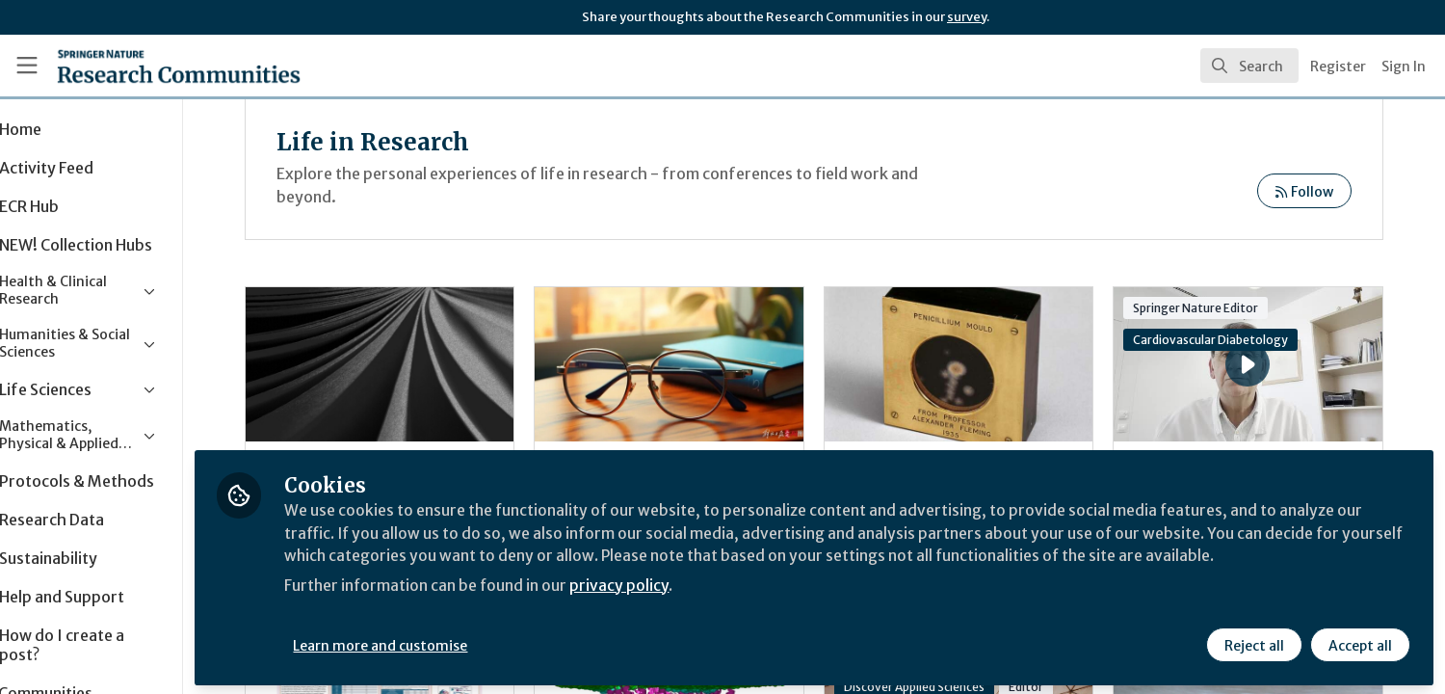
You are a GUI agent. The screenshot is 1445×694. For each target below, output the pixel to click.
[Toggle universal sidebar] (27, 66)
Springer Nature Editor (1211, 308)
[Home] (154, 66)
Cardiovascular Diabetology (1226, 340)
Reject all (1254, 643)
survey (966, 17)
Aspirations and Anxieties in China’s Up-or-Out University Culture (709, 364)
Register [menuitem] (1338, 66)
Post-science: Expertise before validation (982, 364)
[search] (1249, 65)
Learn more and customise (444, 643)
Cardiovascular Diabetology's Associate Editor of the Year (1204, 338)
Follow (1304, 191)
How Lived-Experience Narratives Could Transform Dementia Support (435, 364)
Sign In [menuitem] (1403, 66)
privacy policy (686, 605)
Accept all (1360, 643)
